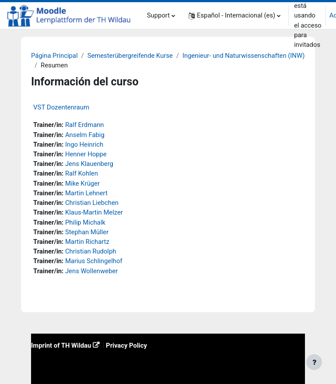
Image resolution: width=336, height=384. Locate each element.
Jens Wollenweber (91, 271)
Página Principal (54, 56)
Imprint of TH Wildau (61, 345)
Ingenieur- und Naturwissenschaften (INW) (243, 56)
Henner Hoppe (86, 154)
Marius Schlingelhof (93, 261)
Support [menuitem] (158, 15)
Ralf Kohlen (81, 173)
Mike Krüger (82, 183)
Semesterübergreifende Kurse (130, 56)
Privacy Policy (126, 345)
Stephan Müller (86, 232)
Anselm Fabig (85, 135)
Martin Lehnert (86, 193)
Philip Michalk (85, 222)
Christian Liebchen (92, 203)
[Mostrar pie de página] (314, 362)
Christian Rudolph (90, 251)
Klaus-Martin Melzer (94, 212)
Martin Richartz (87, 242)
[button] (234, 15)
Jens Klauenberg (89, 164)
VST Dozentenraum (61, 107)
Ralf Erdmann (84, 125)
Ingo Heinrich (84, 144)
